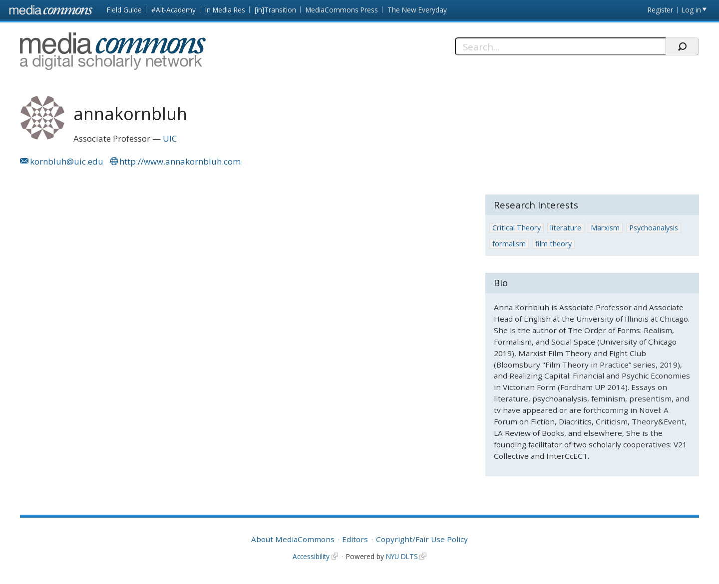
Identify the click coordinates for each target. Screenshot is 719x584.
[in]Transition (275, 9)
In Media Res (225, 9)
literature (565, 227)
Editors (355, 539)
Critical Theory (516, 227)
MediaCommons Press (342, 9)
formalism (509, 243)
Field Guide (124, 9)
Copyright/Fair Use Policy (422, 539)
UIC (170, 138)
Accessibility (311, 556)
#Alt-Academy (173, 9)
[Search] (560, 46)
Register (660, 9)
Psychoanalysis (653, 227)
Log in (691, 9)
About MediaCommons (293, 539)
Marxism (605, 227)
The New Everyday (417, 9)
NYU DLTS (402, 556)
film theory (553, 243)
